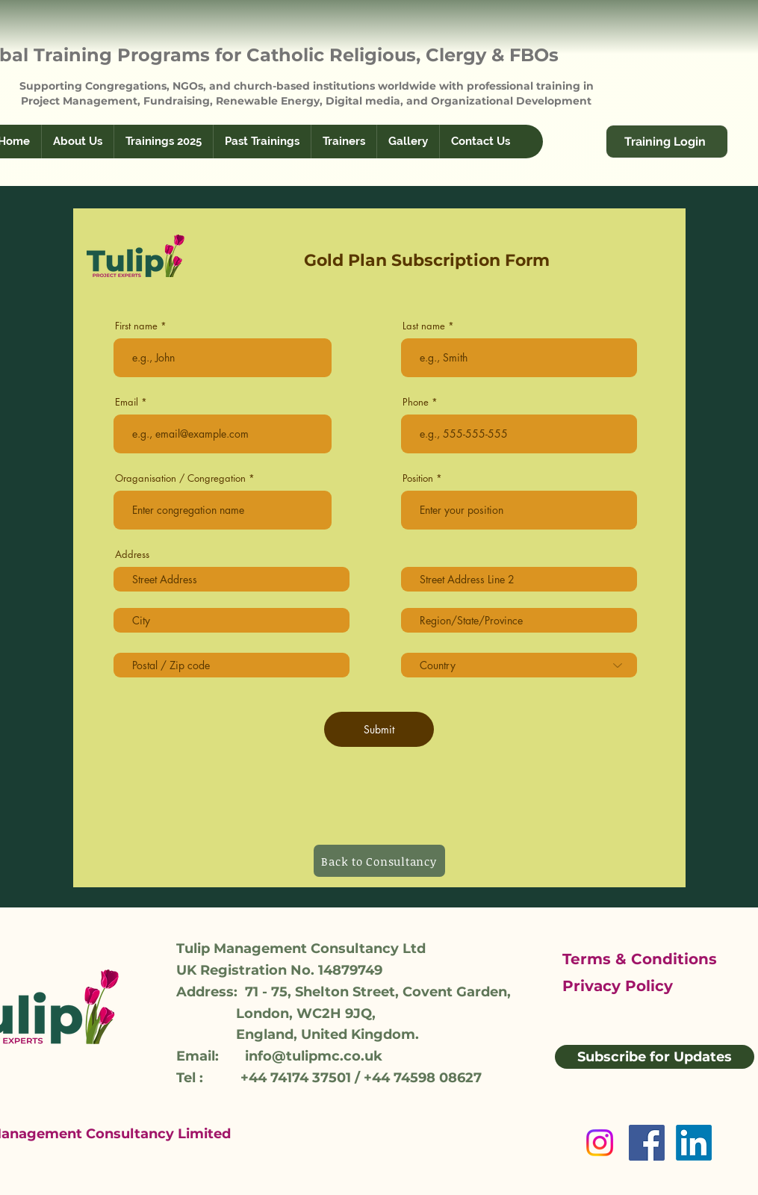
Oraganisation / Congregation (180, 478)
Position (418, 478)
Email (126, 402)
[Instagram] (600, 1143)
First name (136, 326)
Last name (424, 326)
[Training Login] (667, 141)
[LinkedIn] (694, 1143)
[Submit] (379, 729)
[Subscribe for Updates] (654, 1057)
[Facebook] (647, 1143)
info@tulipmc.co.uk (313, 1056)
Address (132, 554)
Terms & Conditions (639, 959)
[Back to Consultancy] (379, 861)
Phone (416, 402)
